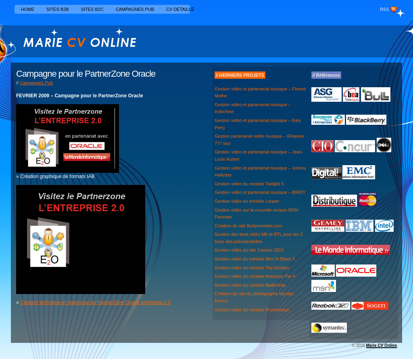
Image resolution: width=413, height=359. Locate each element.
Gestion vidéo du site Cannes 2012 (249, 250)
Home (27, 9)
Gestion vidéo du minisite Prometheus (252, 309)
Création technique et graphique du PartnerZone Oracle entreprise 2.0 (95, 302)
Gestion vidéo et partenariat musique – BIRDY (260, 192)
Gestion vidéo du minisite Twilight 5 (249, 183)
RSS (384, 9)
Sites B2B (57, 9)
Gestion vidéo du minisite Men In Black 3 (255, 258)
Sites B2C (92, 9)
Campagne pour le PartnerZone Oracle (85, 74)
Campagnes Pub (135, 9)
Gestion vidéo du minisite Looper (247, 201)
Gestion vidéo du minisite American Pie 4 (255, 276)
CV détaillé (180, 9)
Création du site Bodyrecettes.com (248, 225)
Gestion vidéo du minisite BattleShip (250, 285)
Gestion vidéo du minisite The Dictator (252, 267)
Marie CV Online (381, 345)
